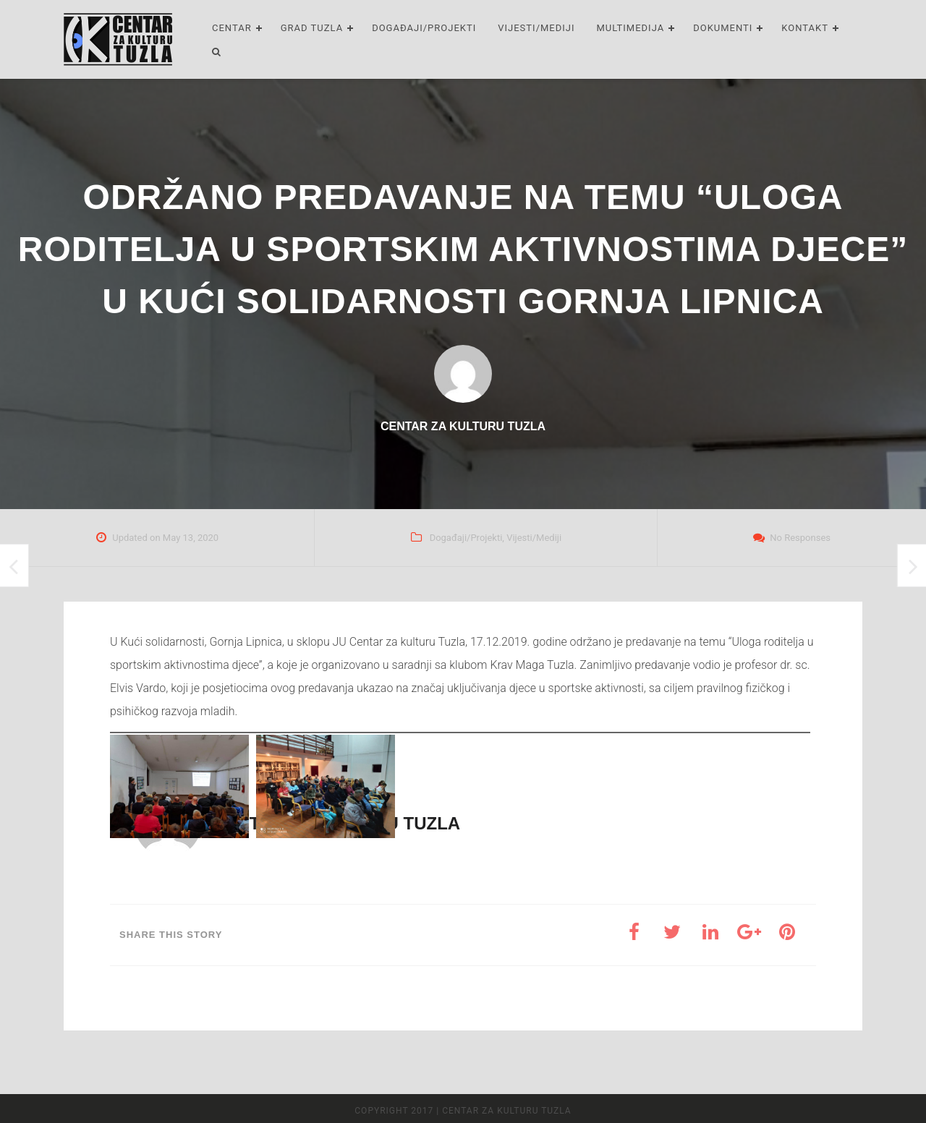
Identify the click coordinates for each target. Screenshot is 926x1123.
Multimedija (631, 27)
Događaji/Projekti (424, 27)
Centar (232, 27)
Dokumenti (722, 27)
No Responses (800, 537)
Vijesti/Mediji (536, 27)
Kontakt (804, 27)
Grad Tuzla (312, 27)
